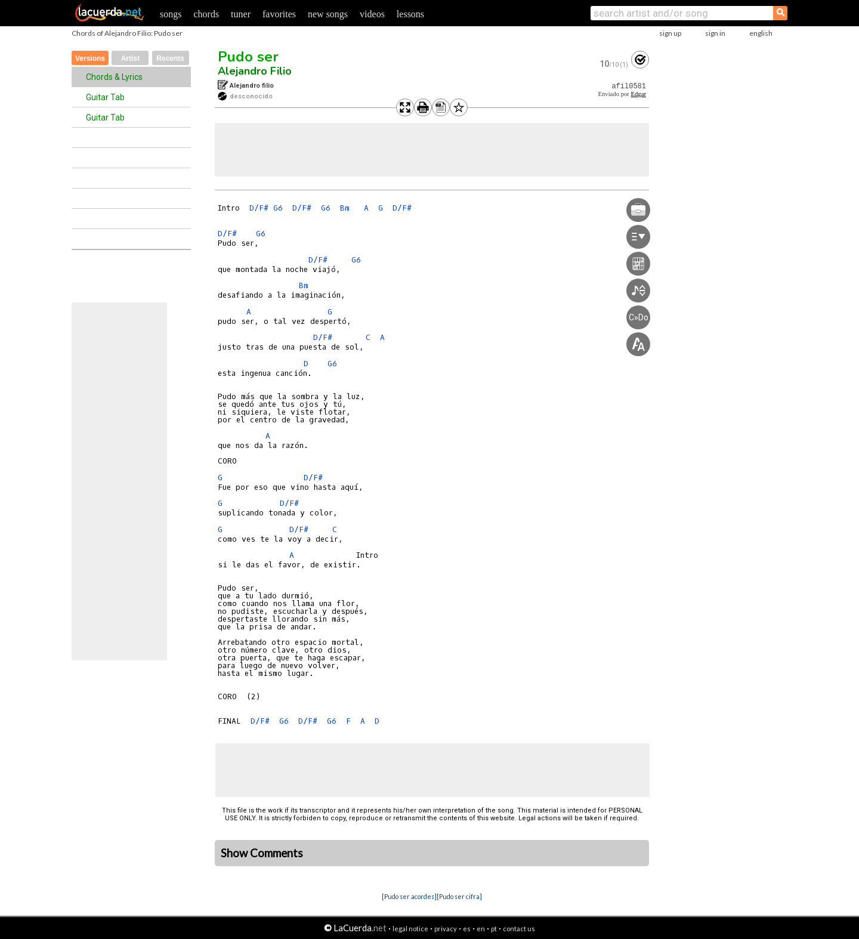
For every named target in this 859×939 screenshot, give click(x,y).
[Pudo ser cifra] (459, 896)
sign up (670, 33)
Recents (170, 58)
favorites (279, 14)
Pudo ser (248, 56)
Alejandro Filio (255, 71)
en (481, 928)
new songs (328, 14)
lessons (410, 14)
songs (170, 14)
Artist (130, 58)
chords (206, 14)
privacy (445, 928)
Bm (345, 208)
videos (372, 14)
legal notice (410, 928)
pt (494, 928)
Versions (90, 58)
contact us (519, 928)
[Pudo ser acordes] (409, 896)
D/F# (258, 208)
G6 (278, 208)
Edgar (638, 94)
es (467, 928)
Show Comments (262, 853)
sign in (715, 33)
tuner (241, 14)
